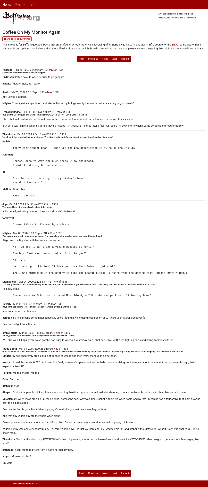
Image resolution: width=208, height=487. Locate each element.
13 (52, 69)
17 (46, 204)
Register (20, 4)
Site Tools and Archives (17, 39)
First (81, 58)
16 (54, 134)
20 (51, 304)
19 (56, 281)
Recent (125, 58)
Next (105, 58)
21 (58, 332)
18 (51, 233)
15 (60, 112)
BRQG (175, 44)
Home (7, 5)
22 (56, 348)
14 (48, 92)
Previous (93, 58)
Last (114, 58)
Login (30, 4)
